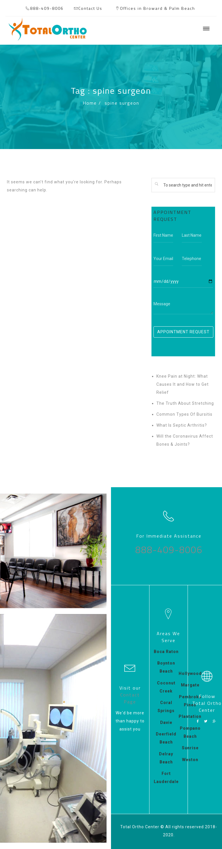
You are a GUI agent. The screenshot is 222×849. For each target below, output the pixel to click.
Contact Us (90, 8)
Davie (166, 727)
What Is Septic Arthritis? (181, 425)
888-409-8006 (47, 8)
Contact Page (130, 696)
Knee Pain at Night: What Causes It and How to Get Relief (182, 384)
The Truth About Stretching (185, 403)
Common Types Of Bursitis (184, 414)
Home (90, 102)
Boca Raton (166, 656)
